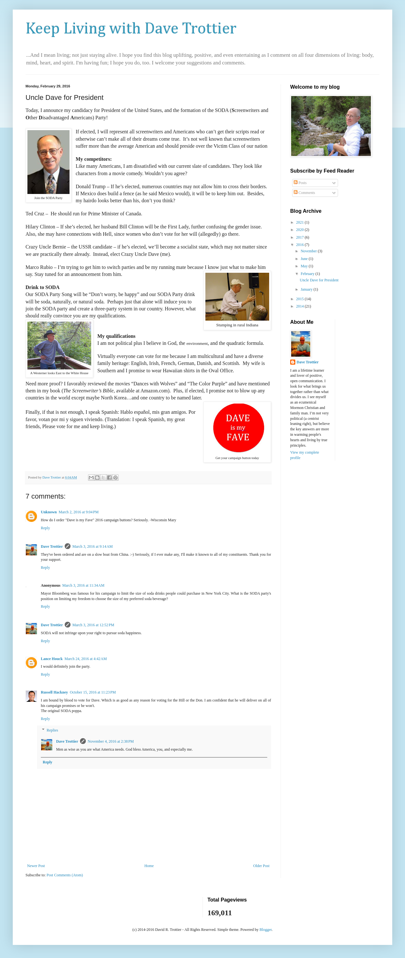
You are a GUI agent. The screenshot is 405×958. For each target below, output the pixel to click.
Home (149, 866)
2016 (300, 244)
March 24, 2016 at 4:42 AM (85, 659)
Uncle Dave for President (319, 280)
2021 (300, 222)
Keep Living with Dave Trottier (131, 29)
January (307, 289)
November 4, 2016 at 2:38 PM (111, 741)
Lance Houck (52, 659)
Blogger (266, 929)
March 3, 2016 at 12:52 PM (93, 625)
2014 (300, 306)
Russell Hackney (54, 692)
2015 (300, 299)
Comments (304, 192)
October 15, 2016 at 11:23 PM (93, 692)
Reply (45, 528)
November (309, 251)
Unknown (49, 512)
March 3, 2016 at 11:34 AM (83, 585)
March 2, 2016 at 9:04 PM (79, 512)
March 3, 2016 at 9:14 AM (92, 546)
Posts (300, 183)
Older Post (261, 866)
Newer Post (36, 866)
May (305, 266)
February (308, 273)
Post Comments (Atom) (65, 875)
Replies (52, 730)
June (305, 258)
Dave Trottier (52, 546)
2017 (300, 237)
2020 (300, 229)
